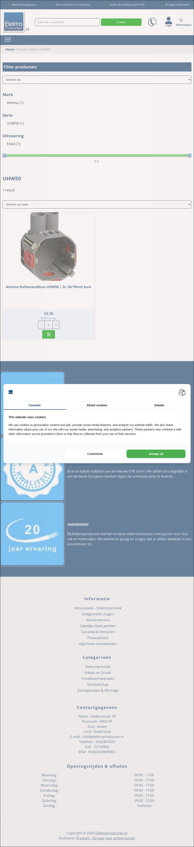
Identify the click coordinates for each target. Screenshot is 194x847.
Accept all (156, 454)
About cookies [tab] (97, 405)
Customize (95, 454)
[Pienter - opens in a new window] (182, 392)
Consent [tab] (35, 405)
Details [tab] (159, 405)
